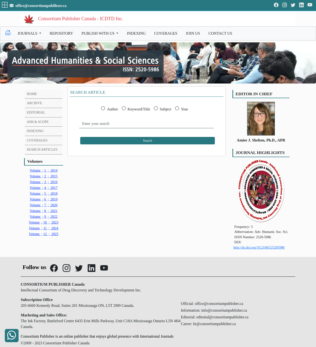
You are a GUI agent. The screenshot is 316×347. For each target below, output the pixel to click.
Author (112, 109)
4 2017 (43, 188)
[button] (5, 6)
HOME (32, 94)
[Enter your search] (146, 123)
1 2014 (43, 170)
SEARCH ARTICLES (42, 149)
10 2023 (44, 222)
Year (184, 109)
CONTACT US (220, 33)
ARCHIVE (34, 103)
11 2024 (43, 228)
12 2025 (44, 234)
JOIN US (193, 33)
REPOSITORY (61, 33)
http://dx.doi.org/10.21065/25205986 (259, 247)
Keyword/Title (139, 109)
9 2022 (43, 216)
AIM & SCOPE (38, 122)
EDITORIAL (36, 112)
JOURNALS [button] (28, 33)
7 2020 (43, 205)
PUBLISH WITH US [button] (99, 33)
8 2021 (43, 211)
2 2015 (43, 176)
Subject (165, 109)
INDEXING (136, 33)
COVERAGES (165, 33)
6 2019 (43, 199)
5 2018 (43, 193)
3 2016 (43, 182)
